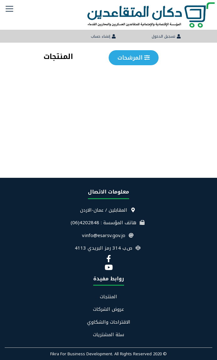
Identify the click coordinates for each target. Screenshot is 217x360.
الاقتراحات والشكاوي (108, 322)
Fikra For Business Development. (82, 354)
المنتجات (108, 297)
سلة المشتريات (108, 335)
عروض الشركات (108, 309)
